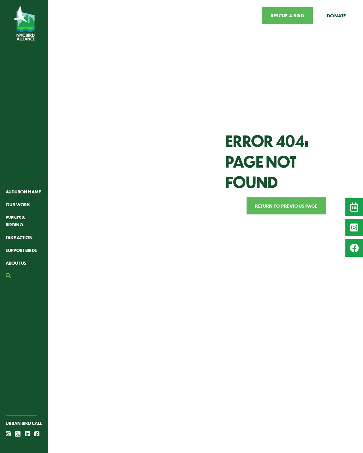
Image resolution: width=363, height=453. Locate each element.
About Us (16, 263)
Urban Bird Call (24, 423)
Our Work (18, 204)
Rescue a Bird (287, 15)
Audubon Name (23, 191)
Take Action (19, 237)
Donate (336, 15)
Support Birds (21, 250)
